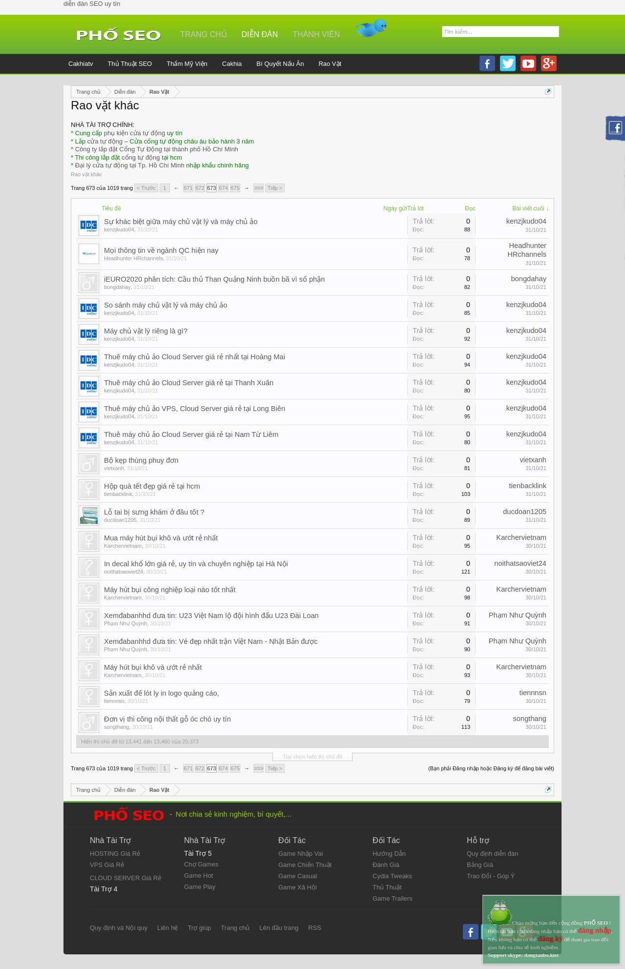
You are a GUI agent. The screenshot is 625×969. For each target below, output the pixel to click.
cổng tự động (141, 157)
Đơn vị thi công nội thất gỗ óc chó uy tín (167, 719)
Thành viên (316, 34)
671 (188, 188)
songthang (116, 727)
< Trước (146, 188)
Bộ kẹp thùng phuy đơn (141, 460)
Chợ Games (201, 864)
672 (199, 188)
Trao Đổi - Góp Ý (491, 876)
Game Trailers (393, 898)
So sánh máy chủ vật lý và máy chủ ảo (165, 305)
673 (211, 188)
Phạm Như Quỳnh (125, 623)
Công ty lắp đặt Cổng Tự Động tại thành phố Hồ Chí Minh (156, 149)
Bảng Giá (480, 864)
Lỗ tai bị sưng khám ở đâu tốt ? (154, 512)
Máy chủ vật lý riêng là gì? (146, 331)
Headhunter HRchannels (133, 258)
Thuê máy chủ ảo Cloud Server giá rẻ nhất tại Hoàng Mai (194, 357)
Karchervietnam (123, 546)
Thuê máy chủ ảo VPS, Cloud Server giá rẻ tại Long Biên (194, 408)
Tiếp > (275, 188)
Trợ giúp (199, 927)
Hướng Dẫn (389, 853)
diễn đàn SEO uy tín (91, 3)
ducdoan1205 (120, 520)
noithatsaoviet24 (123, 572)
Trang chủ (203, 34)
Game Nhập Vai (300, 853)
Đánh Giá (386, 864)
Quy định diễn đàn (492, 853)
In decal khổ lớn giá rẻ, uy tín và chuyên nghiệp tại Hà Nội (196, 564)
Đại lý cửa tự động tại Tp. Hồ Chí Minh (130, 165)
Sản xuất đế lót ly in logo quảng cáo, (161, 693)
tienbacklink (118, 494)
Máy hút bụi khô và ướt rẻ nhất (153, 667)
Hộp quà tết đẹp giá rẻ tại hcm (152, 486)
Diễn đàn (260, 34)
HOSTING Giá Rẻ (115, 853)
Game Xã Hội (297, 887)
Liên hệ (167, 927)
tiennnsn (114, 701)
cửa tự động (105, 141)
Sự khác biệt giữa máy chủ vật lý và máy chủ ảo (181, 222)
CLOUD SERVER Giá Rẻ (125, 878)
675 (234, 188)
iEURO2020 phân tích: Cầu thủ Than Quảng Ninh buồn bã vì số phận (214, 279)
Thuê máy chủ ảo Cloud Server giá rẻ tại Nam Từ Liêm (191, 434)
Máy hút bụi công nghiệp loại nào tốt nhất (169, 590)
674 (223, 188)
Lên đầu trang (278, 927)
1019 (258, 188)
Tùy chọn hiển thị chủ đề (312, 757)
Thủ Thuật (387, 887)
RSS (314, 927)
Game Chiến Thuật (305, 864)
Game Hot (198, 875)
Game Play (199, 886)
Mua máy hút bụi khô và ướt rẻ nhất (161, 538)
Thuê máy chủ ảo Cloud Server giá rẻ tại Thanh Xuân (188, 383)
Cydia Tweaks (392, 876)
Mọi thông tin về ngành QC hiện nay (161, 250)
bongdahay (117, 287)
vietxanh (114, 468)
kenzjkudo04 (119, 229)
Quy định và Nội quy (118, 927)
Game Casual (297, 876)
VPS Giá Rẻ (107, 864)
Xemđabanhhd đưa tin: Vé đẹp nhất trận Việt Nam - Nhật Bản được (211, 641)
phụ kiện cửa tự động (135, 133)
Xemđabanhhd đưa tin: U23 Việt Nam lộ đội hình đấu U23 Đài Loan (211, 615)
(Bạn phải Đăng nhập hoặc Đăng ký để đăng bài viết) (491, 768)
